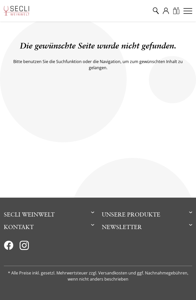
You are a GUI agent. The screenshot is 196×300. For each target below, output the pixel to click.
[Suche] (155, 10)
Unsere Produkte (131, 214)
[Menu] (187, 10)
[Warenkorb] (176, 10)
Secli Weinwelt (29, 214)
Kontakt (19, 226)
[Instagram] (24, 247)
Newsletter (122, 226)
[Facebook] (8, 247)
